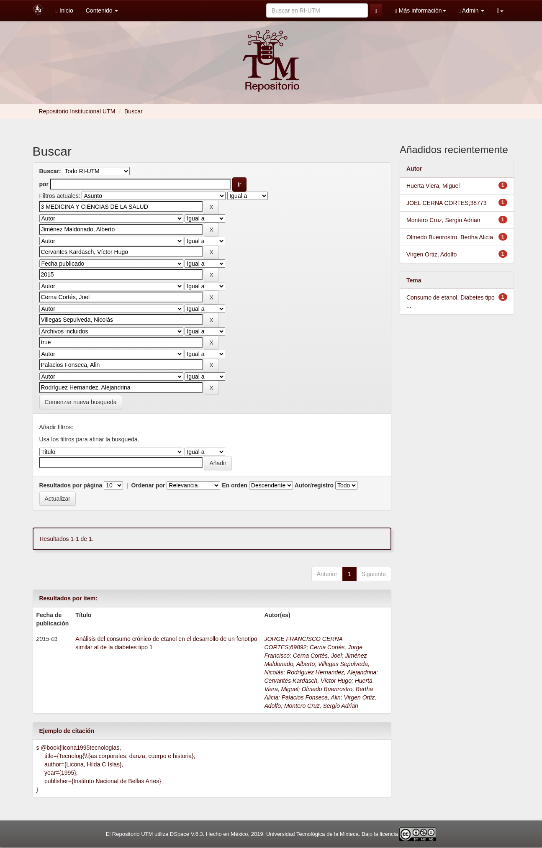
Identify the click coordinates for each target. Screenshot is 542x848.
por (44, 184)
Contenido (102, 10)
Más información (420, 10)
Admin (472, 10)
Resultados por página (71, 485)
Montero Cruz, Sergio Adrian (321, 705)
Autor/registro (314, 485)
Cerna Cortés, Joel (317, 655)
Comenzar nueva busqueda (81, 402)
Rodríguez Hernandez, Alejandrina (331, 672)
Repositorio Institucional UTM (77, 111)
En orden (234, 485)
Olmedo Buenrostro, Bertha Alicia (449, 237)
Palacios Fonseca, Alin (311, 697)
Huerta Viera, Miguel (433, 185)
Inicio (64, 10)
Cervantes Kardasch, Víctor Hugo (308, 680)
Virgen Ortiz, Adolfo (431, 254)
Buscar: (50, 171)
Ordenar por (148, 485)
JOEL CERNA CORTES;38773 (446, 203)
